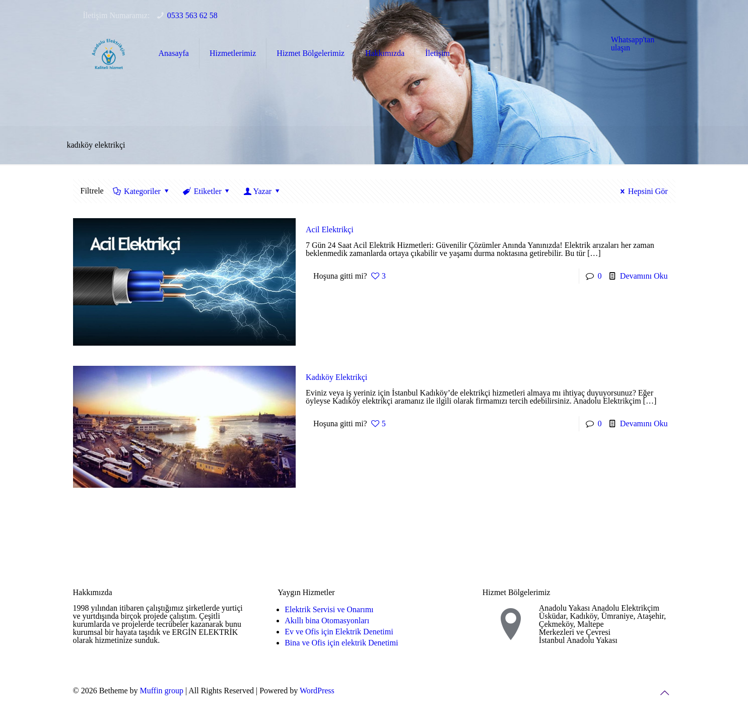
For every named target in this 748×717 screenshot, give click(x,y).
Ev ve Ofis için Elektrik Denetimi (339, 631)
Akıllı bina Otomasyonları (327, 620)
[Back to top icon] (664, 692)
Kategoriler (141, 191)
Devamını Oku (644, 276)
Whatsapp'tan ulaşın (632, 43)
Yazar (262, 191)
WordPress (317, 690)
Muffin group (161, 690)
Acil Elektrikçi (330, 229)
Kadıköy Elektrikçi (336, 377)
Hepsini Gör (642, 191)
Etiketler (207, 191)
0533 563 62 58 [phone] (192, 15)
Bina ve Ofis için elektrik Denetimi (341, 642)
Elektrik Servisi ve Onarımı (329, 609)
